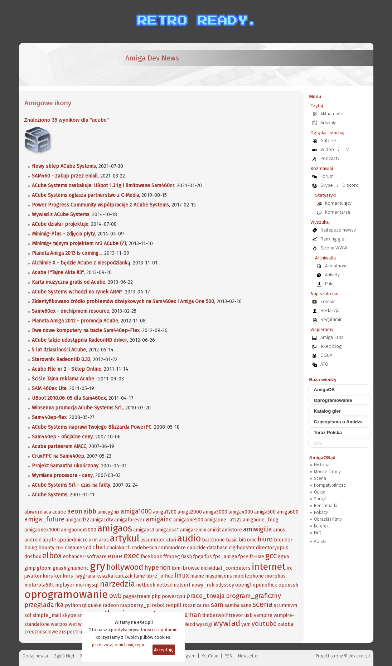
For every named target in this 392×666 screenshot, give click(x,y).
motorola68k (39, 585)
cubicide (196, 548)
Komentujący (338, 203)
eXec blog (331, 346)
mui (80, 585)
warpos (59, 624)
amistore (232, 530)
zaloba (285, 624)
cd (88, 548)
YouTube (210, 655)
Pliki (329, 283)
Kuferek (321, 526)
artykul (124, 538)
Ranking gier (333, 239)
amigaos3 (143, 530)
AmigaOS (324, 389)
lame (139, 576)
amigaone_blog (261, 520)
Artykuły (328, 122)
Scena (320, 478)
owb (115, 596)
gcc (271, 555)
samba (231, 605)
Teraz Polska (328, 432)
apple (49, 540)
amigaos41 (167, 530)
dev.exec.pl (359, 655)
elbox (52, 555)
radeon (111, 605)
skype (69, 615)
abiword (33, 512)
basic (232, 540)
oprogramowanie (66, 594)
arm (93, 540)
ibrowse (191, 568)
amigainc (159, 519)
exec (132, 555)
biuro (265, 539)
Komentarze (337, 212)
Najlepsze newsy (338, 230)
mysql (92, 585)
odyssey (225, 585)
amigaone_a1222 (223, 520)
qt (84, 605)
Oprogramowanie (333, 400)
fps (208, 557)
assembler (152, 540)
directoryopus (272, 548)
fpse (243, 557)
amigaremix (193, 530)
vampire (263, 615)
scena (262, 604)
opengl (243, 585)
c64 (59, 548)
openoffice (265, 585)
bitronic (247, 540)
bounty (46, 548)
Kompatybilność (330, 485)
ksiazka (104, 576)
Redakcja (329, 310)
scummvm (285, 605)
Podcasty (329, 158)
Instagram (185, 655)
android (33, 540)
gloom (44, 568)
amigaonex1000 (42, 530)
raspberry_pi (135, 605)
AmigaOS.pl (322, 457)
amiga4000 (240, 512)
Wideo (327, 149)
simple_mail (47, 615)
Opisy (319, 492)
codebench (144, 548)
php (156, 596)
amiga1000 (136, 511)
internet (269, 566)
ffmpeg (171, 557)
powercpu (173, 596)
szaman (189, 615)
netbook (145, 585)
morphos (275, 576)
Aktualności (332, 113)
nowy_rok (203, 585)
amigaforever (129, 520)
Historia (321, 464)
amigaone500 (188, 520)
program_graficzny (253, 596)
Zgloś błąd (64, 655)
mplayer (64, 585)
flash (186, 557)
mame (197, 576)
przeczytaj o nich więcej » (118, 644)
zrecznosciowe (41, 632)
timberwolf (215, 615)
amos (279, 530)
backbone (213, 540)
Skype (326, 185)
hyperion (157, 568)
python (73, 605)
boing (30, 548)
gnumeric (78, 568)
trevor (236, 615)
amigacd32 (77, 520)
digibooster (242, 548)
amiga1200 (164, 512)
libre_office (159, 576)
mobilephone (248, 576)
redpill (174, 605)
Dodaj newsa (35, 655)
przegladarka (44, 605)
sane (246, 605)
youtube (264, 624)
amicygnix (108, 512)
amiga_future (44, 519)
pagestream (136, 596)
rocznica (192, 605)
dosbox (32, 557)
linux (181, 575)
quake (95, 605)
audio (189, 538)
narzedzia (117, 584)
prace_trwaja (205, 596)
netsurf (182, 585)
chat (99, 547)
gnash (59, 568)
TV (346, 149)
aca (47, 512)
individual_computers (226, 568)
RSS (228, 655)
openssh (288, 585)
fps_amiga (225, 557)
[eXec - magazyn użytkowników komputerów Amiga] (62, 64)
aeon (74, 511)
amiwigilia (257, 529)
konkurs (43, 576)
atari (171, 540)
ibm (176, 568)
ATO (324, 364)
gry (97, 566)
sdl (28, 615)
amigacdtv (101, 520)
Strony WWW (333, 248)
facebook (151, 557)
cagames (75, 548)
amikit (214, 530)
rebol (158, 605)
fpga (198, 557)
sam (217, 605)
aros (104, 540)
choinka (115, 548)
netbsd (164, 585)
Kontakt (328, 301)
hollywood (124, 567)
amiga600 (288, 512)
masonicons (218, 576)
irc (289, 568)
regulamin (167, 629)
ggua (283, 557)
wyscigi (204, 624)
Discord (351, 185)
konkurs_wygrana (74, 576)
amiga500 (265, 512)
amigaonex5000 (78, 530)
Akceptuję (164, 649)
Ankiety (332, 274)
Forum (327, 176)
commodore (172, 548)
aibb (89, 511)
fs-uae (257, 557)
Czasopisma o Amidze (338, 421)
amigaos (114, 528)
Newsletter (248, 655)
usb (248, 615)
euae (115, 556)
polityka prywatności (132, 629)
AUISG (320, 541)
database (217, 548)
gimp (30, 568)
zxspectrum (72, 632)
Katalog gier (327, 411)
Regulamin (331, 319)
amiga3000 (215, 512)
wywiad (226, 623)
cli (128, 548)
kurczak (123, 576)
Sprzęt (320, 498)
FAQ (317, 532)
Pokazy (321, 512)
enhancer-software (85, 557)
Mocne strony (327, 471)
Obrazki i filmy (328, 519)
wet (73, 624)
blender (283, 540)
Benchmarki (325, 505)
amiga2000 (190, 512)
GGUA (326, 355)
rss (206, 605)
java (28, 576)
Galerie (328, 140)
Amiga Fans (332, 337)
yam (246, 624)
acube (59, 512)
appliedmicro (72, 540)
